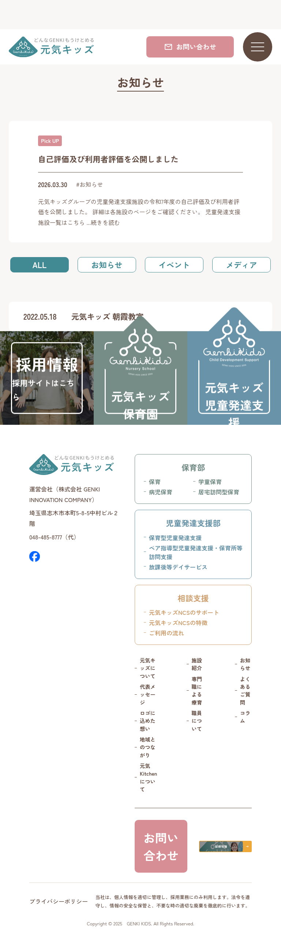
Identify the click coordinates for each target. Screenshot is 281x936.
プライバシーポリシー (58, 901)
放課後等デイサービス (178, 566)
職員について (197, 720)
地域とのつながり (148, 747)
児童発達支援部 (193, 522)
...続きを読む (103, 222)
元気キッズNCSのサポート (184, 612)
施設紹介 (197, 664)
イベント (174, 264)
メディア (241, 264)
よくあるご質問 (245, 690)
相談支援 (193, 597)
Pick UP (50, 140)
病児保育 (160, 491)
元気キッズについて (148, 668)
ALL (39, 264)
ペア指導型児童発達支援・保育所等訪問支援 (196, 552)
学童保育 (210, 481)
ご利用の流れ (166, 632)
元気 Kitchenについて (148, 777)
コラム (245, 716)
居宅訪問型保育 (218, 491)
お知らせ (106, 264)
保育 (155, 481)
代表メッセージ (148, 694)
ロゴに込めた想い (148, 720)
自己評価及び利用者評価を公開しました (108, 158)
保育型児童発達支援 (175, 537)
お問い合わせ (190, 46)
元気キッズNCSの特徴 (178, 622)
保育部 (193, 467)
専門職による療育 (197, 690)
